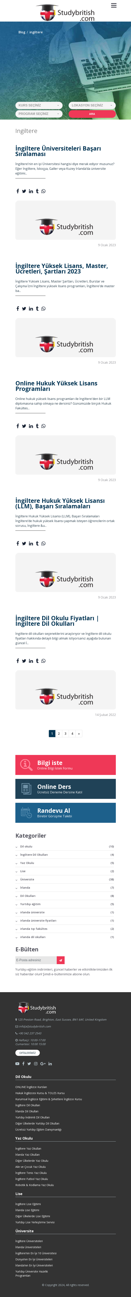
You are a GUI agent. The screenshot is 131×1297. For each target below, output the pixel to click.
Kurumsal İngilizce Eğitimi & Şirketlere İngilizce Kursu (48, 1099)
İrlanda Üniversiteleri (28, 1247)
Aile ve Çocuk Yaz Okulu (30, 1167)
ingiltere (36, 32)
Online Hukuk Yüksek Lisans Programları (56, 386)
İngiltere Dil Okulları (67, 855)
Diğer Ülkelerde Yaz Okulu (31, 1161)
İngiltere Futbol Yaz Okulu (31, 1179)
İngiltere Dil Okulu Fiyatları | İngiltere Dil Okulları (57, 620)
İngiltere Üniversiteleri (29, 1241)
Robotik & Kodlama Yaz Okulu (34, 1185)
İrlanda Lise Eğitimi (27, 1210)
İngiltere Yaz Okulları (28, 1148)
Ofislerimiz (27, 1053)
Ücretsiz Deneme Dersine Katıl (66, 789)
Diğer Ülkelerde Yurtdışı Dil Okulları (37, 1123)
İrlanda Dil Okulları (26, 1111)
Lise (67, 871)
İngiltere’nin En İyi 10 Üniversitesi (36, 1253)
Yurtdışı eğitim (67, 904)
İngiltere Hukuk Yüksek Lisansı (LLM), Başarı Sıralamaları (60, 503)
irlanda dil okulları (67, 937)
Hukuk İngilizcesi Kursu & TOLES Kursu (40, 1093)
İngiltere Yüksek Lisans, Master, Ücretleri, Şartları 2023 (61, 268)
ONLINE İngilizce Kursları (31, 1087)
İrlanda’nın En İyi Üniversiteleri (34, 1265)
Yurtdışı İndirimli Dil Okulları (32, 1117)
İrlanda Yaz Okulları (27, 1154)
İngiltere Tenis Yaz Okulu (31, 1173)
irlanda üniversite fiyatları (67, 920)
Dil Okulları (67, 896)
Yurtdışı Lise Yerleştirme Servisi (35, 1222)
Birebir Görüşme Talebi (66, 813)
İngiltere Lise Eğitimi (28, 1204)
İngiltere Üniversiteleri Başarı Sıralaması (58, 151)
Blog (22, 32)
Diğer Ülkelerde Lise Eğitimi (32, 1216)
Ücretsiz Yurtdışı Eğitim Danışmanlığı (38, 1129)
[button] (39, 105)
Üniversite (67, 879)
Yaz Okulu (67, 863)
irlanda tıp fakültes (67, 929)
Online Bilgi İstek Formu (66, 765)
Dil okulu (67, 846)
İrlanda (67, 888)
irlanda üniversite (67, 912)
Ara (92, 113)
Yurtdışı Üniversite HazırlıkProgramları (31, 1273)
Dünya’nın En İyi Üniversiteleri (33, 1259)
